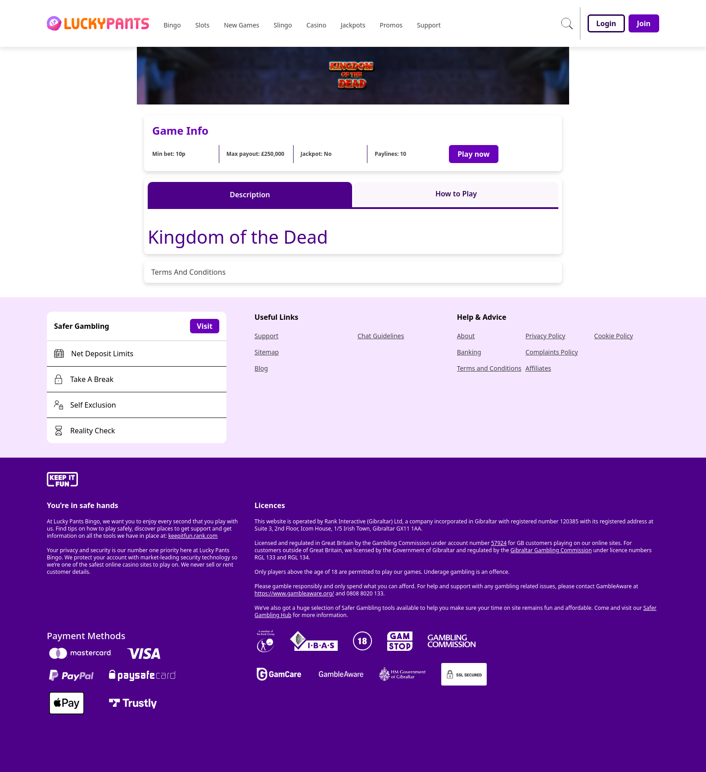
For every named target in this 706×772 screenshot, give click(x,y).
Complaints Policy (551, 352)
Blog (261, 368)
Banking (469, 352)
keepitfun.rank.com (193, 536)
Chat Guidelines (381, 336)
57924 (499, 543)
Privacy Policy (545, 336)
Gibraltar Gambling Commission (551, 550)
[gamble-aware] (145, 480)
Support (266, 336)
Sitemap (266, 352)
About (466, 336)
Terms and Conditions (489, 368)
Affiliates (538, 368)
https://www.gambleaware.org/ (294, 593)
